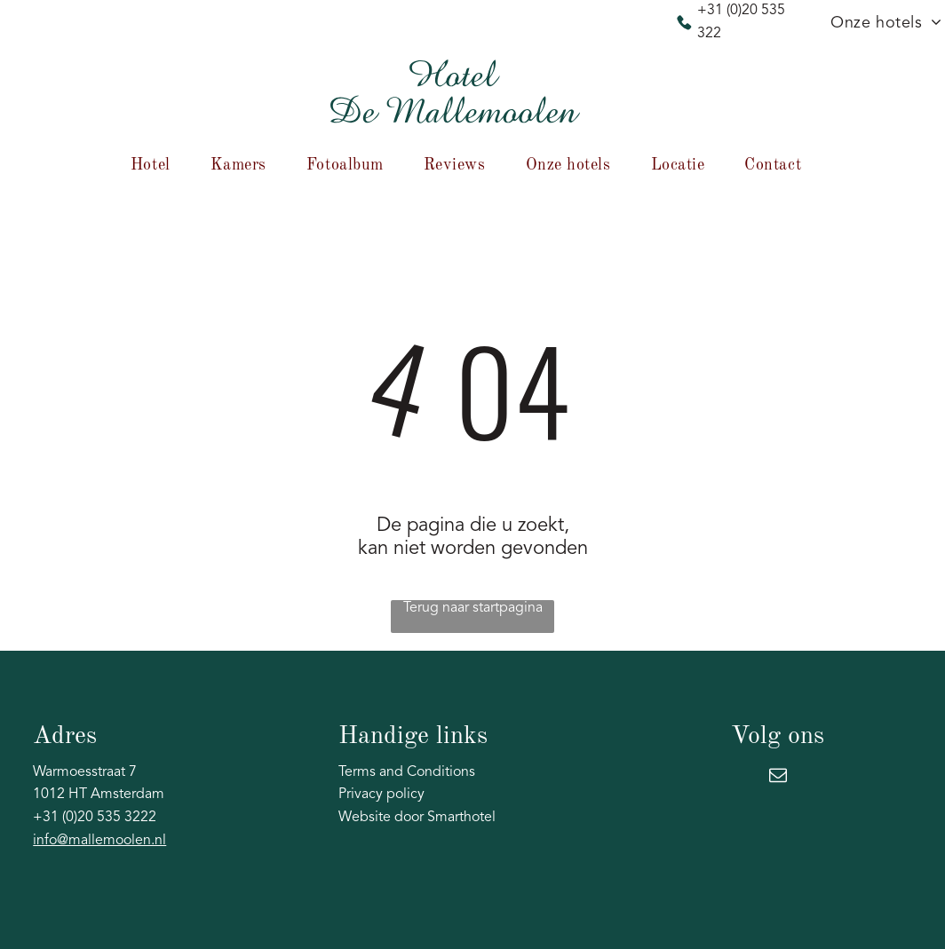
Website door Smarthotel (417, 818)
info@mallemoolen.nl (99, 841)
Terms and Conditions (406, 772)
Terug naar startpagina (473, 608)
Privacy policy (381, 794)
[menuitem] (157, 165)
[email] (778, 777)
